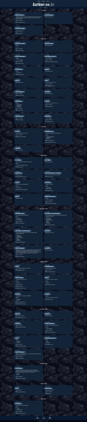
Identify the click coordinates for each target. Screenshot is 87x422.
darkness (43, 4)
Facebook (37, 418)
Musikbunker (48, 85)
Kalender (45, 7)
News (41, 7)
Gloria (47, 393)
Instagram (44, 418)
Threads (49, 418)
